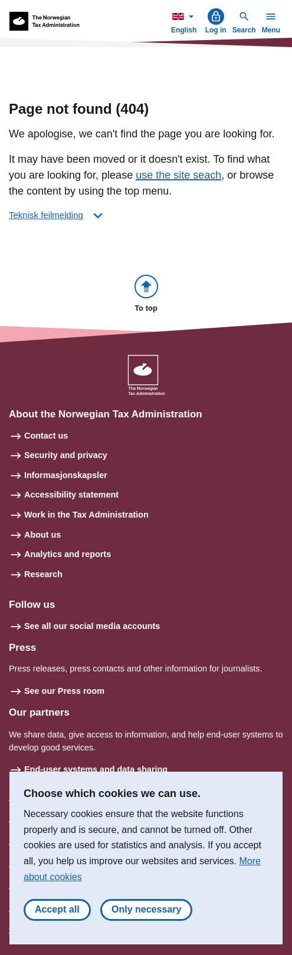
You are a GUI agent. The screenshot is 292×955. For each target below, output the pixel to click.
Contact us (46, 435)
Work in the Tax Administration (86, 514)
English (185, 21)
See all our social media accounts (92, 626)
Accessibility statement (71, 494)
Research (43, 574)
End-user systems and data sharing (96, 769)
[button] (146, 294)
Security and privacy (65, 455)
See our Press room (64, 691)
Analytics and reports (67, 554)
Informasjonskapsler (65, 475)
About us (42, 534)
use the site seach (178, 175)
